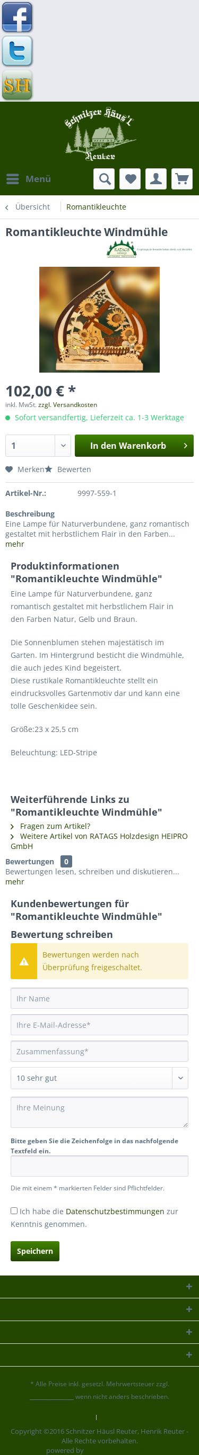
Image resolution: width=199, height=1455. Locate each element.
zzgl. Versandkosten (67, 404)
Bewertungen (29, 861)
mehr (14, 544)
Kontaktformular (64, 1417)
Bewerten (68, 469)
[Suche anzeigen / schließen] (104, 178)
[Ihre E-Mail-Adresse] (99, 1024)
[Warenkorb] (182, 178)
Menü (28, 177)
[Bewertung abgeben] (99, 1078)
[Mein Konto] (156, 178)
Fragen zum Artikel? (50, 826)
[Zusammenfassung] (99, 1051)
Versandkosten (52, 1396)
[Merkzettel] (130, 178)
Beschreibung (30, 514)
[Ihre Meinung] (99, 1112)
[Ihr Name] (99, 998)
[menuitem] (28, 178)
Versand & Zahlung (132, 1417)
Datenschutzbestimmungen (115, 1211)
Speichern (35, 1251)
